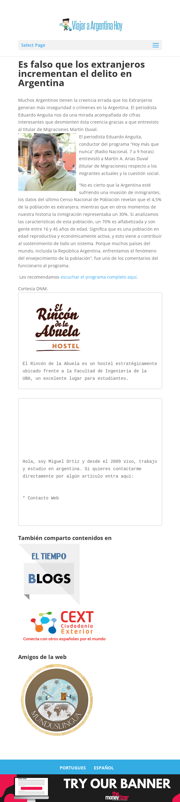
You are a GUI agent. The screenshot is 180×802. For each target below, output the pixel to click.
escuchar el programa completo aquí (99, 277)
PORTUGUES (73, 766)
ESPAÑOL (104, 766)
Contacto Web (43, 497)
